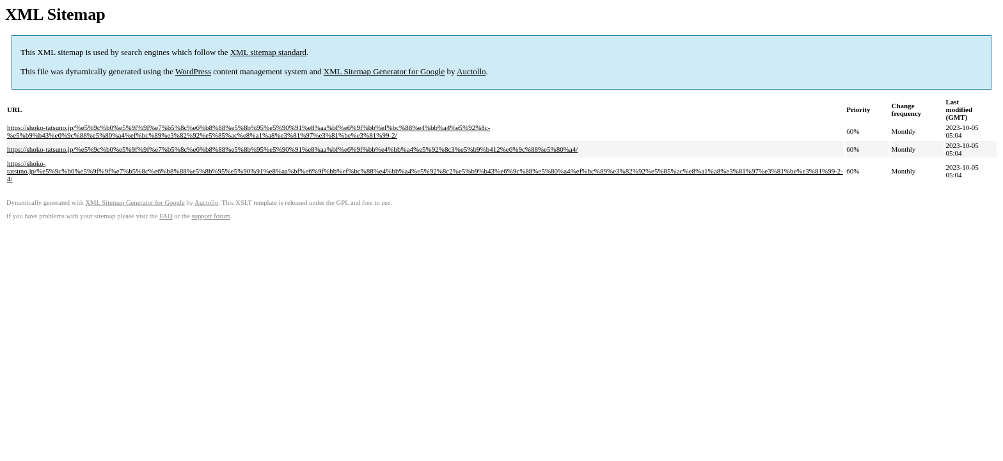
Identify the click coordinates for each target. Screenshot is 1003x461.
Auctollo (471, 71)
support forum (211, 216)
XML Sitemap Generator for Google (384, 71)
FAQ (166, 216)
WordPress (193, 71)
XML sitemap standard (268, 52)
